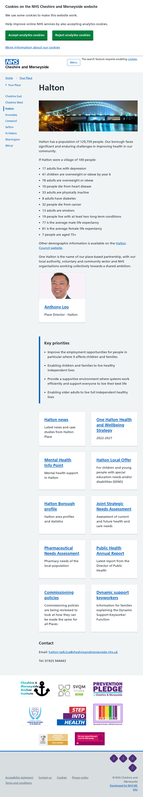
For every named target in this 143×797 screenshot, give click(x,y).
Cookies (62, 777)
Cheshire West (14, 102)
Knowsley (11, 115)
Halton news (56, 419)
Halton (9, 108)
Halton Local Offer (113, 460)
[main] (71, 379)
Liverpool (11, 121)
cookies (132, 59)
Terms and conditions (18, 783)
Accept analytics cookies (26, 35)
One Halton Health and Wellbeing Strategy (114, 425)
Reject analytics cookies (72, 35)
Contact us (45, 777)
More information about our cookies (32, 47)
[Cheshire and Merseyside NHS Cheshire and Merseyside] (27, 64)
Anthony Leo (56, 307)
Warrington (12, 139)
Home (9, 78)
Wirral (9, 145)
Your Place (25, 78)
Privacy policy (80, 777)
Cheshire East (13, 96)
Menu (73, 62)
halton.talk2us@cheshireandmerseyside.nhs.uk (83, 652)
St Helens (11, 133)
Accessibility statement (19, 777)
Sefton (9, 127)
